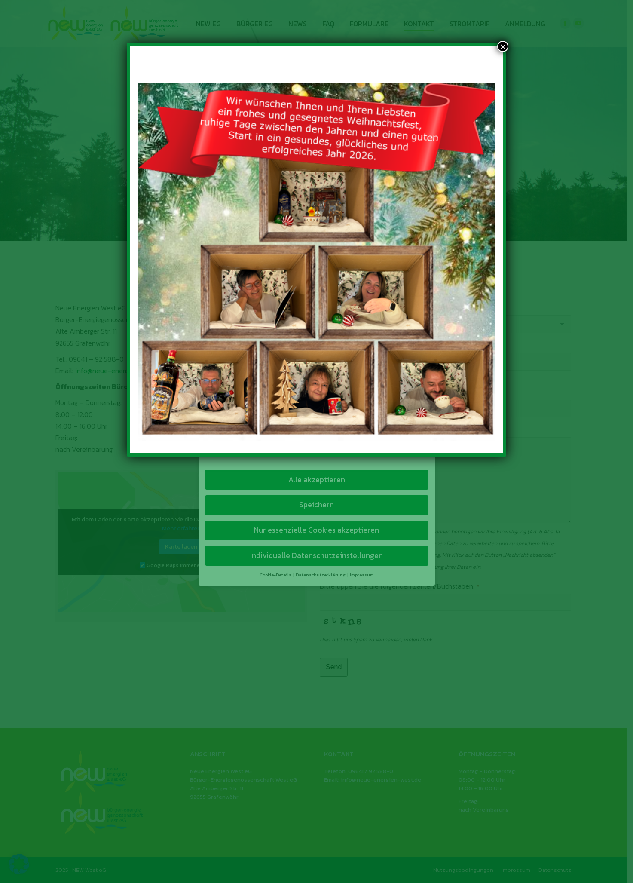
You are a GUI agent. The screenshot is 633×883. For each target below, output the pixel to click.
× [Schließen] (503, 46)
